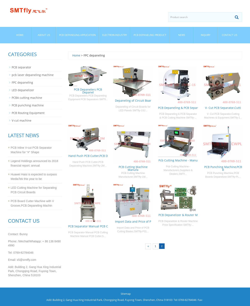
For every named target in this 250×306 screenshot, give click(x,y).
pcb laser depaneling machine (33, 75)
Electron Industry (114, 35)
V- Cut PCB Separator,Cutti (223, 108)
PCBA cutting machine (27, 98)
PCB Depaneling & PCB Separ (178, 108)
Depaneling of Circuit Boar (133, 100)
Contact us (229, 35)
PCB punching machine (28, 105)
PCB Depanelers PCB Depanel (88, 90)
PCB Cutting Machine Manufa (133, 168)
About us (44, 35)
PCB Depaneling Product (150, 35)
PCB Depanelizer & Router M (178, 215)
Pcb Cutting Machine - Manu (178, 160)
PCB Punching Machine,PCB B (223, 168)
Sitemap (126, 294)
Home (20, 35)
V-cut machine (21, 120)
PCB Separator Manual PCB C (88, 226)
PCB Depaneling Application (77, 35)
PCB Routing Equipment (28, 113)
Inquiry (205, 35)
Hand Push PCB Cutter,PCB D (88, 156)
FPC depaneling (22, 82)
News (181, 35)
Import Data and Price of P (133, 221)
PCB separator (21, 67)
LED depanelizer (23, 90)
